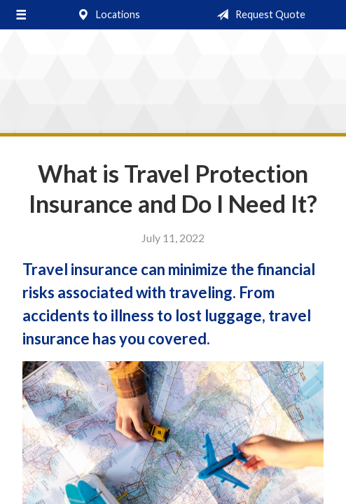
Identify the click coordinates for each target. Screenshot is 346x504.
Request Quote (258, 14)
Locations (105, 14)
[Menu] (21, 14)
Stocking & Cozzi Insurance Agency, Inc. (173, 85)
